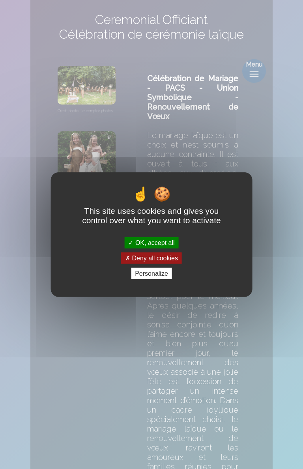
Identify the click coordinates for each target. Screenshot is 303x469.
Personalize (151, 273)
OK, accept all (151, 242)
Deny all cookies (151, 257)
